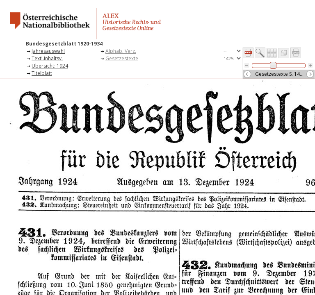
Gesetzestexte (121, 58)
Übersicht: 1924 (50, 65)
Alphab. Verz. (120, 51)
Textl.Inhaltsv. (47, 58)
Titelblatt (42, 73)
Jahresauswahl (48, 51)
